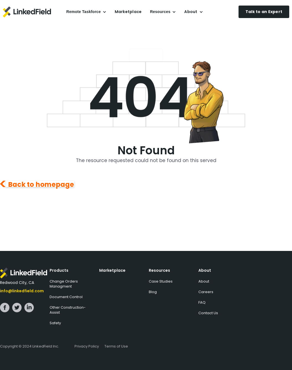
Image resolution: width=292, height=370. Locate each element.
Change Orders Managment (64, 284)
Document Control (66, 296)
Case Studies (161, 281)
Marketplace (128, 11)
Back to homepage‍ (41, 184)
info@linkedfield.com (22, 291)
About (204, 270)
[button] (86, 11)
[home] (32, 11)
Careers (205, 292)
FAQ (202, 302)
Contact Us (208, 313)
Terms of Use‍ (116, 346)
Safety (55, 323)
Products (59, 270)
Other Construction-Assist (68, 310)
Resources (159, 270)
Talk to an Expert (263, 11)
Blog (153, 292)
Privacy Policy (87, 346)
